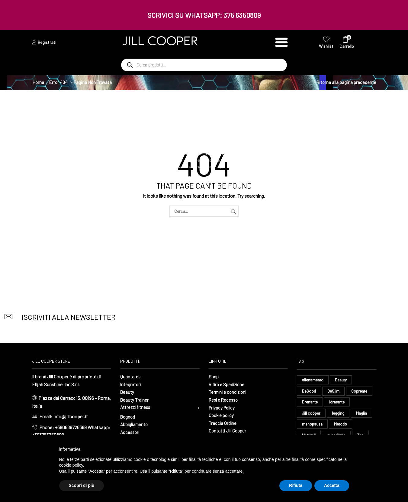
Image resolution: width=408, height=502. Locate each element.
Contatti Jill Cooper (228, 430)
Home (38, 82)
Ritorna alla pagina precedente (346, 82)
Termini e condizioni (229, 392)
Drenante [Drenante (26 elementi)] (310, 402)
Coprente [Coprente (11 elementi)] (360, 391)
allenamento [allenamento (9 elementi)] (313, 379)
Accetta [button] (331, 485)
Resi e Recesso (224, 400)
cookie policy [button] (71, 465)
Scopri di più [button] (82, 485)
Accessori (130, 433)
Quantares (130, 376)
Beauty (127, 392)
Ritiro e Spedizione (228, 384)
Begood (128, 417)
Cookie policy (222, 415)
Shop (214, 376)
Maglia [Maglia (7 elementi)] (363, 413)
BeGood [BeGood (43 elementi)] (309, 391)
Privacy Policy (223, 407)
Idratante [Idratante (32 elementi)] (339, 402)
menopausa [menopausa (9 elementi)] (312, 425)
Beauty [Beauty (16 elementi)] (342, 379)
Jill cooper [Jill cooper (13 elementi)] (311, 413)
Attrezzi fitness (136, 407)
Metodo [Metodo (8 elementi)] (342, 425)
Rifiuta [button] (295, 485)
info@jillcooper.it (70, 416)
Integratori (131, 384)
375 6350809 (242, 15)
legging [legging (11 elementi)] (339, 413)
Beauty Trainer (134, 400)
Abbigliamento (134, 425)
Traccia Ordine (223, 423)
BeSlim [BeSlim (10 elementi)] (334, 391)
